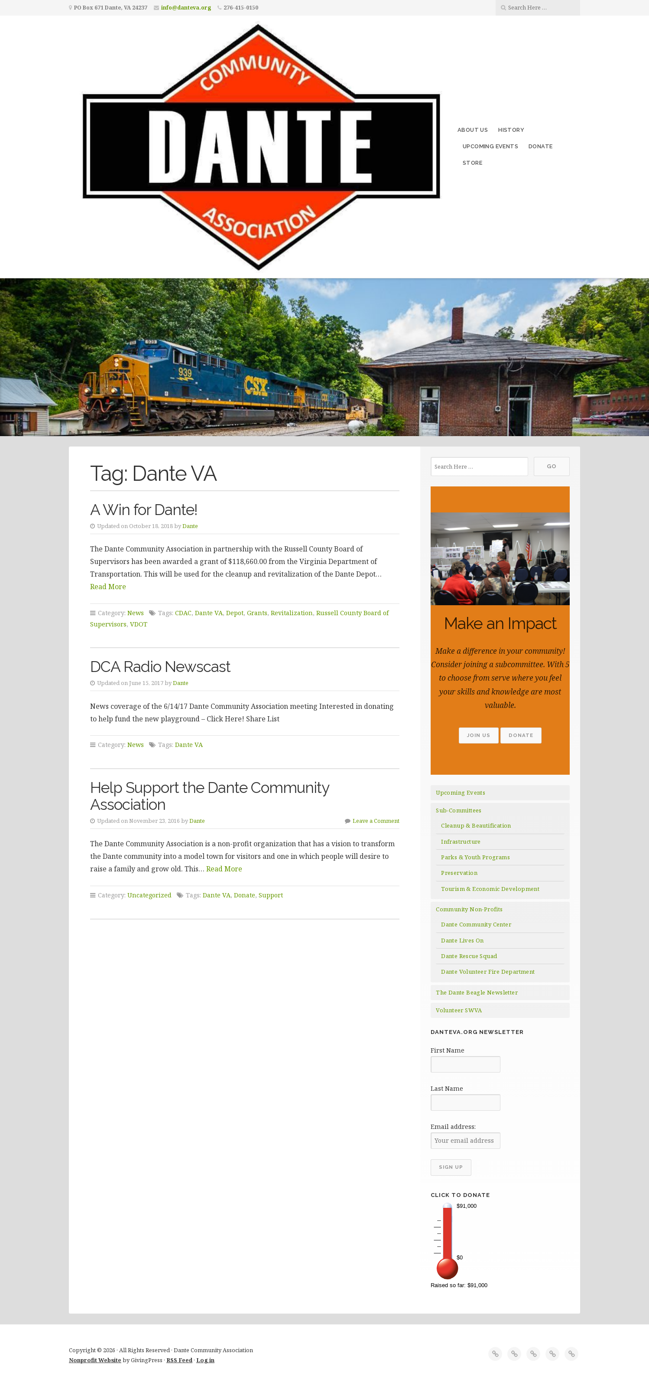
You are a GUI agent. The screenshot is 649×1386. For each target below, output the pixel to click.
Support (271, 895)
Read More (108, 586)
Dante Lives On (462, 940)
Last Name (447, 1088)
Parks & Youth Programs (475, 857)
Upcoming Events (490, 146)
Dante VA (209, 613)
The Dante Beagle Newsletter (477, 992)
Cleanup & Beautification (476, 825)
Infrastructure (461, 841)
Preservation (459, 873)
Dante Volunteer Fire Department (488, 971)
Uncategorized (149, 895)
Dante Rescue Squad (469, 956)
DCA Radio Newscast (160, 666)
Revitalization (292, 613)
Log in (205, 1360)
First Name (447, 1050)
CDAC (183, 613)
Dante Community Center (476, 924)
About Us (473, 130)
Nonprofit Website (95, 1360)
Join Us (478, 735)
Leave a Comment (376, 821)
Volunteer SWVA (459, 1010)
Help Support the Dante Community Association (209, 796)
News (135, 613)
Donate (540, 146)
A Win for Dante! (144, 510)
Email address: (453, 1126)
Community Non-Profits (469, 909)
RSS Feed (179, 1360)
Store (472, 163)
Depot (234, 613)
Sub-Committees (459, 810)
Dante (190, 526)
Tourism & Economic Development (490, 889)
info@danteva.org (186, 7)
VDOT (138, 624)
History (511, 130)
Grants (257, 613)
